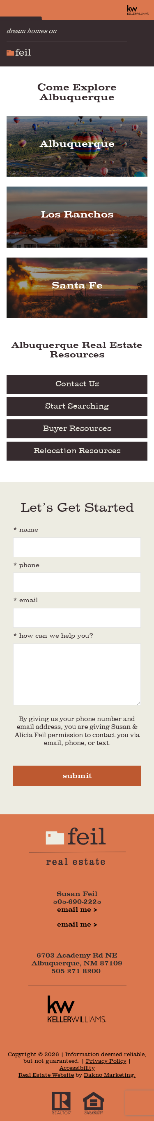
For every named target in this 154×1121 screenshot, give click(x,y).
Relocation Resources (77, 451)
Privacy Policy (106, 1061)
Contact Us (77, 384)
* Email (25, 600)
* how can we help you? (53, 636)
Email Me (74, 910)
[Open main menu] (143, 43)
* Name (25, 530)
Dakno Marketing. (110, 1075)
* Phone (26, 565)
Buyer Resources (77, 429)
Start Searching (77, 406)
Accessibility (77, 1068)
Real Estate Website (46, 1075)
